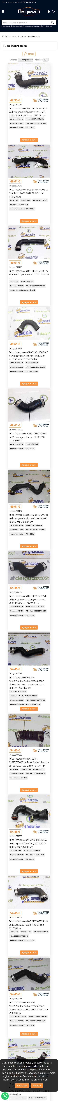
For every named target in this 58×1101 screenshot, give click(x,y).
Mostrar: (39, 59)
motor (14, 36)
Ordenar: (13, 59)
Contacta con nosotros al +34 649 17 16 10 (19, 2)
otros (22, 36)
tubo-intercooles (33, 36)
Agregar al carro (29, 139)
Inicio (7, 36)
